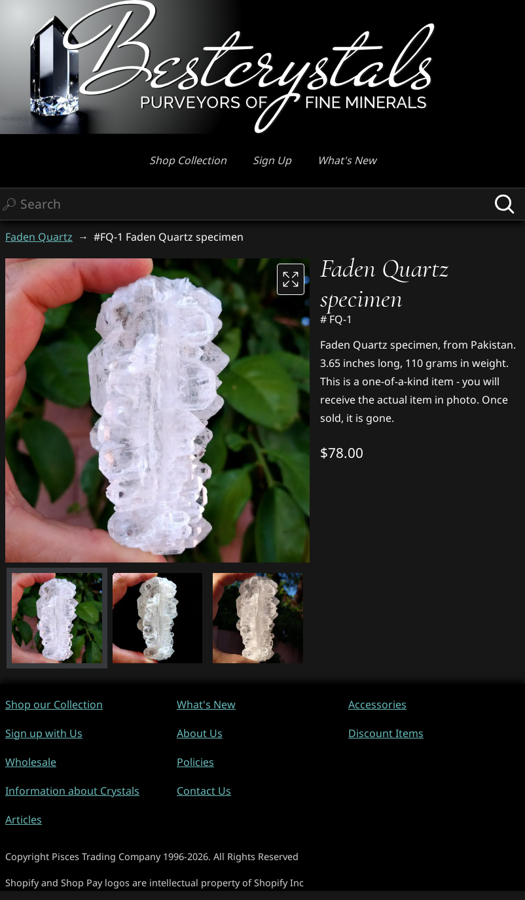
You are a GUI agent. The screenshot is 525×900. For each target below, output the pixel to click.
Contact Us (204, 791)
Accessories (377, 704)
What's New (346, 160)
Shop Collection (187, 160)
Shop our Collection (54, 704)
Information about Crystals (72, 791)
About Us (200, 733)
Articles (23, 819)
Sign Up (272, 160)
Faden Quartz (39, 237)
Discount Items (386, 733)
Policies (195, 762)
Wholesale (30, 762)
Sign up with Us (43, 733)
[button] (57, 618)
